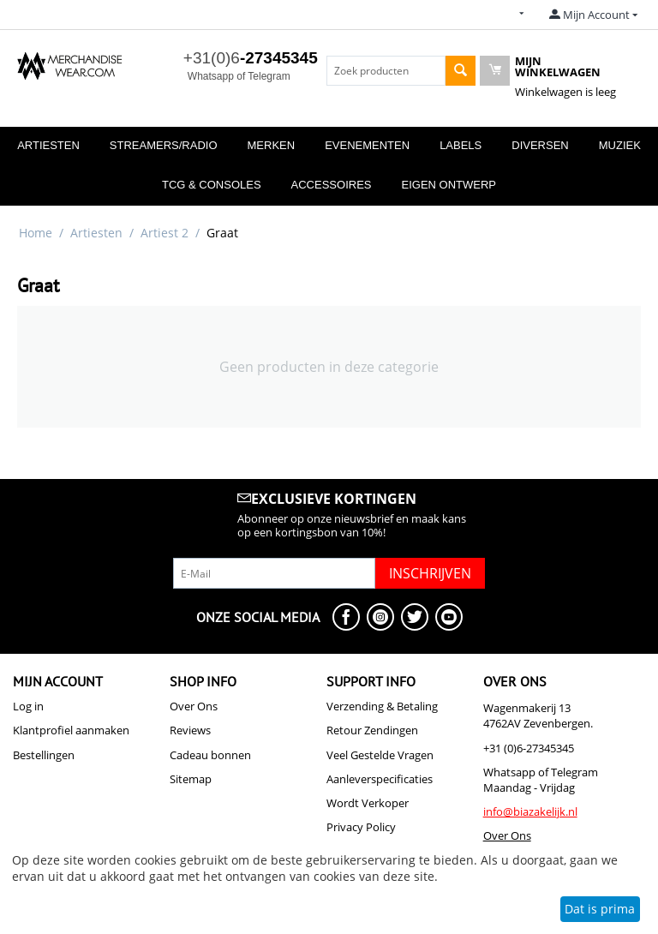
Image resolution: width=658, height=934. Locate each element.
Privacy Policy (361, 827)
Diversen (539, 145)
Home (35, 233)
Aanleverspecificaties (379, 779)
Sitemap (191, 779)
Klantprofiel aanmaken (71, 730)
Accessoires (331, 184)
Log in (28, 706)
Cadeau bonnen (210, 755)
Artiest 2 (164, 233)
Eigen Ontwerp (448, 184)
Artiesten (48, 145)
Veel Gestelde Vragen (380, 755)
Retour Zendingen (372, 730)
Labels (461, 145)
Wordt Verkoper (367, 803)
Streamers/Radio (164, 145)
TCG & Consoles (211, 184)
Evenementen (367, 145)
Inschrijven (430, 573)
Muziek (620, 145)
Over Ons (194, 706)
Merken (272, 145)
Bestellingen (44, 755)
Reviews (190, 730)
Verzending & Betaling (382, 706)
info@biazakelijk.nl (530, 811)
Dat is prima (600, 909)
